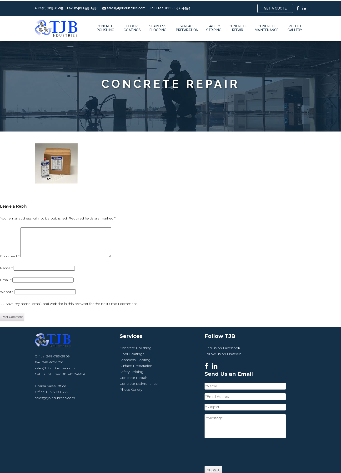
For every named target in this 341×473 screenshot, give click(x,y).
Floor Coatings (132, 27)
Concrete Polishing (105, 27)
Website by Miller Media (199, 464)
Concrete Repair (238, 27)
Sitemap (229, 464)
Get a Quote (275, 7)
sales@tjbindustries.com (126, 7)
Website (7, 301)
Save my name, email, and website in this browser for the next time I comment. (72, 313)
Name (6, 277)
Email (5, 289)
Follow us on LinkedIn (188, 363)
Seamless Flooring (157, 27)
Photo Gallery (294, 27)
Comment (10, 265)
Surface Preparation (187, 27)
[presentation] (274, 424)
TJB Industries (129, 464)
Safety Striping (213, 27)
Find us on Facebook (188, 357)
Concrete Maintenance (266, 27)
